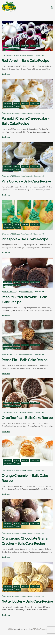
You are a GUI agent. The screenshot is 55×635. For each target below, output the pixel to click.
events (18, 48)
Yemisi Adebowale (27, 55)
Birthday (16, 45)
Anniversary (7, 45)
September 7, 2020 (9, 55)
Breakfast (25, 45)
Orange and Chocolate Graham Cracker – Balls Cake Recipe (26, 540)
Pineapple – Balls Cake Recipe (25, 239)
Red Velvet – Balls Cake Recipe (25, 60)
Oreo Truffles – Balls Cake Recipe (27, 417)
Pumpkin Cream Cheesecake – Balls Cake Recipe (26, 121)
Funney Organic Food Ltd (22, 629)
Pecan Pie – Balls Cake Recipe (25, 360)
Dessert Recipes (9, 48)
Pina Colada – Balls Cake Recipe (26, 181)
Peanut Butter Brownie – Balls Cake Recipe (24, 299)
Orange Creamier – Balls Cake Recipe (25, 478)
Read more (6, 74)
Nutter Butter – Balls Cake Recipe (27, 601)
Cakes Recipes (35, 45)
